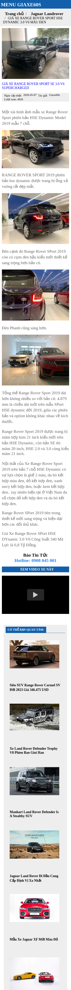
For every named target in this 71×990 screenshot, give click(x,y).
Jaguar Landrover (47, 13)
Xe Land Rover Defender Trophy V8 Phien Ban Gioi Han (34, 750)
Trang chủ (14, 13)
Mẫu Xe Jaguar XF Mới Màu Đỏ (34, 939)
